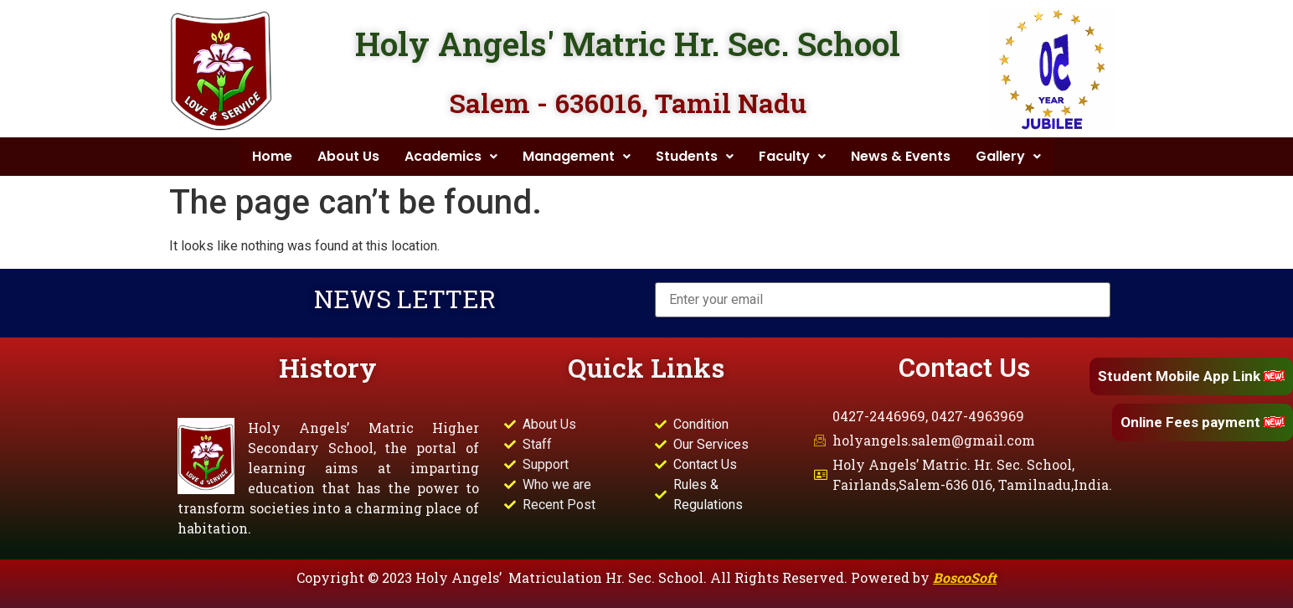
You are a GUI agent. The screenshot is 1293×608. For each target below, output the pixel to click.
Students (695, 156)
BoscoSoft (965, 577)
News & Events (900, 156)
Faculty (792, 156)
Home (272, 156)
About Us (348, 156)
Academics (450, 156)
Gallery (1008, 156)
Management (577, 156)
